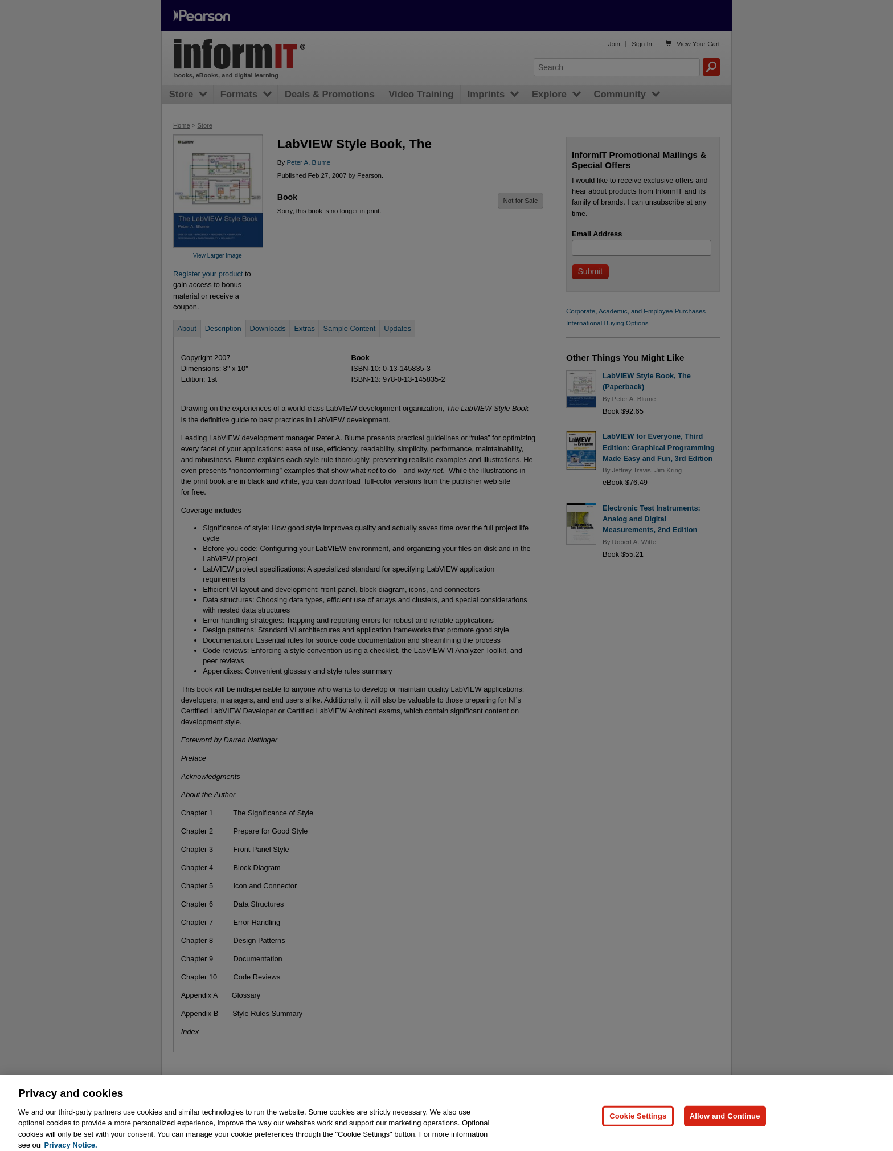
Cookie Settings (637, 1125)
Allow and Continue (725, 1125)
